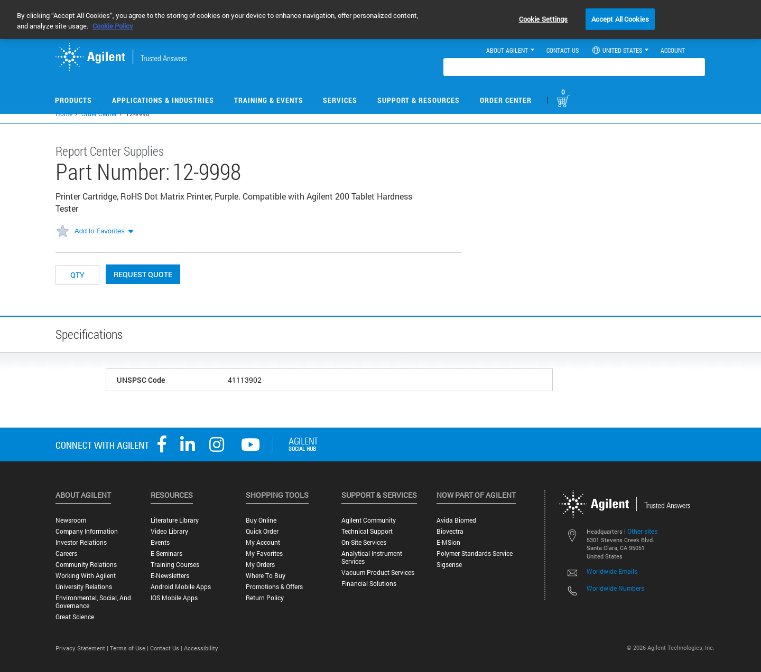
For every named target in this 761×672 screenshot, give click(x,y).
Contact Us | (167, 648)
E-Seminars (166, 553)
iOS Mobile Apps (174, 598)
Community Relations (86, 565)
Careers (66, 553)
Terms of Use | (130, 648)
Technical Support (367, 531)
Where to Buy (265, 576)
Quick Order (262, 531)
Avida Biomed (456, 520)
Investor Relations (81, 542)
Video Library (169, 531)
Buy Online (261, 520)
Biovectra (450, 531)
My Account (263, 542)
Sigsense (449, 565)
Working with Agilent (85, 576)
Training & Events (268, 100)
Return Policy (265, 598)
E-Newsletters (170, 576)
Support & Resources (418, 100)
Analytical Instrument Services (371, 557)
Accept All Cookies (620, 18)
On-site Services (363, 542)
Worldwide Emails (612, 571)
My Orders (260, 565)
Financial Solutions (368, 584)
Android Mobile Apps (181, 587)
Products (73, 100)
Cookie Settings (543, 18)
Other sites (642, 531)
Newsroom (70, 520)
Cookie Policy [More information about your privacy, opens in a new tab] (112, 26)
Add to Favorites (100, 231)
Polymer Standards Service (475, 553)
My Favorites (264, 553)
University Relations (83, 587)
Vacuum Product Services (377, 572)
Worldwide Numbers (615, 588)
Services (340, 100)
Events (160, 542)
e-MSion (448, 542)
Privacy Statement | (82, 648)
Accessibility (201, 648)
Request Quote (143, 274)
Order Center (506, 100)
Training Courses (175, 565)
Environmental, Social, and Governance (93, 602)
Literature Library (175, 520)
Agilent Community (368, 520)
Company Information (86, 531)
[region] (380, 19)
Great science (74, 617)
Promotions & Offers (274, 587)
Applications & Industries (163, 100)
